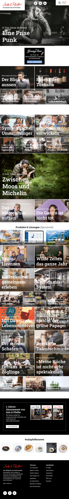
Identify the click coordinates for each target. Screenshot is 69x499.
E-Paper (48, 467)
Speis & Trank (34, 470)
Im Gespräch (34, 467)
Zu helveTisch (34, 481)
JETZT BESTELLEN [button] (12, 426)
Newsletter (49, 476)
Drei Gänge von (34, 476)
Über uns (49, 478)
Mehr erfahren (7, 483)
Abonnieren (49, 470)
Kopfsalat (33, 478)
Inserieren (49, 473)
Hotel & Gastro (34, 473)
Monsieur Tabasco (35, 484)
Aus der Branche (35, 486)
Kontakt (48, 481)
